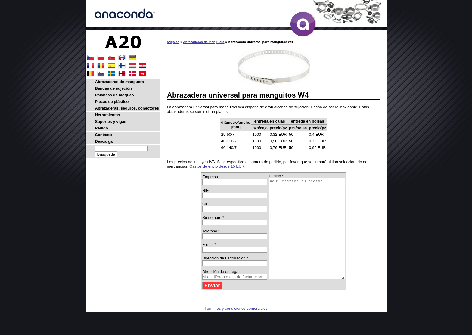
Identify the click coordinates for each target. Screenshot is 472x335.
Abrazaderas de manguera (204, 42)
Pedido (101, 128)
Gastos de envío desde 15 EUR (216, 166)
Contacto (103, 134)
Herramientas (107, 115)
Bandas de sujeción (113, 88)
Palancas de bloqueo (114, 95)
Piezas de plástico (112, 101)
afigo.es (173, 42)
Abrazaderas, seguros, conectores (127, 108)
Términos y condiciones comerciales (236, 328)
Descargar (104, 141)
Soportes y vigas (110, 121)
